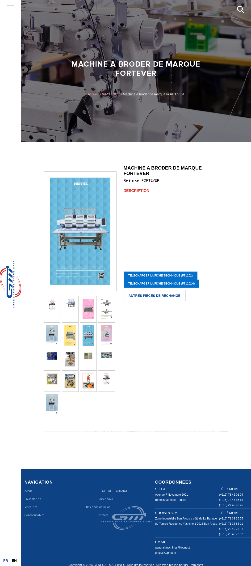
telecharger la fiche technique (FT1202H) (161, 283)
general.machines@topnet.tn (173, 547)
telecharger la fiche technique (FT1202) (160, 275)
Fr (5, 560)
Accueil (93, 94)
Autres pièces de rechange (154, 296)
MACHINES (110, 94)
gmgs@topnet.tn (165, 552)
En (14, 560)
